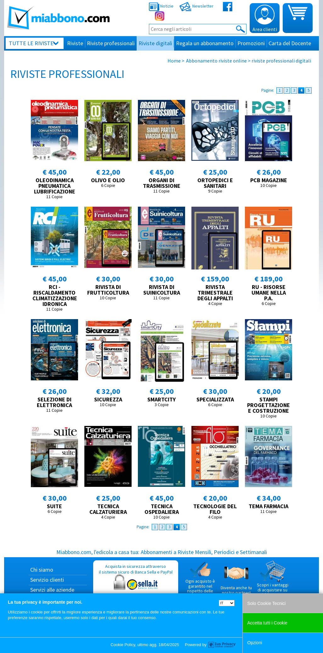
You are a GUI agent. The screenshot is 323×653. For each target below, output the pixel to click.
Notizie (161, 6)
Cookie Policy (122, 644)
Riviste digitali (155, 43)
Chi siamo (41, 569)
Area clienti (264, 18)
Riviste (75, 43)
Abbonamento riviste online (216, 60)
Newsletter (196, 6)
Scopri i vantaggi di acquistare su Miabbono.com (272, 578)
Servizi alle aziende (52, 589)
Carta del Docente (290, 43)
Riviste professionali (111, 43)
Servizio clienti (47, 579)
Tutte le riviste (31, 43)
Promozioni (251, 43)
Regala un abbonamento (205, 43)
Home (174, 60)
